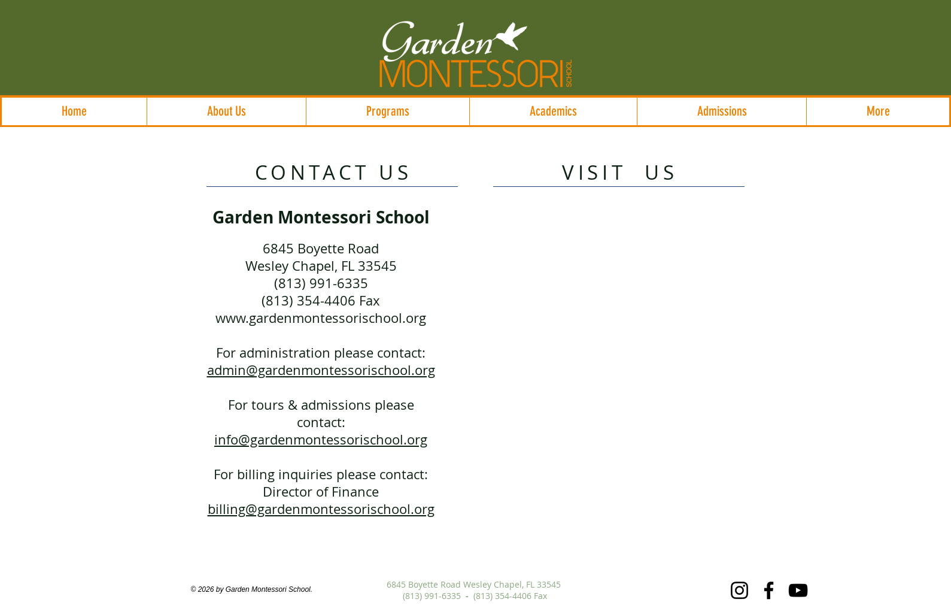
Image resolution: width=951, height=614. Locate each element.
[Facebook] (768, 590)
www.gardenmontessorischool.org (320, 317)
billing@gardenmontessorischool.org (321, 509)
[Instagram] (739, 590)
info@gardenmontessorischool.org (320, 439)
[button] (226, 111)
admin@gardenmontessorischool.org (321, 370)
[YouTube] (798, 590)
